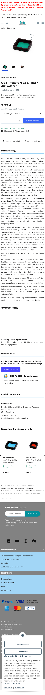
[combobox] (22, 113)
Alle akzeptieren (23, 644)
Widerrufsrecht (7, 583)
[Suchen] (7, 23)
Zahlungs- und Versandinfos (13, 567)
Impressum (8, 688)
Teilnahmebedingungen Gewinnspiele (17, 556)
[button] (38, 23)
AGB (3, 586)
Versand (21, 109)
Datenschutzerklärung (12, 683)
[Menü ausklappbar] (2, 23)
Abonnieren (32, 513)
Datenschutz (19, 688)
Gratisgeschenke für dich (11, 559)
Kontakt (4, 563)
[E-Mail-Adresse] (15, 514)
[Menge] (12, 120)
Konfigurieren (22, 651)
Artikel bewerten (11, 369)
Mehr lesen (7, 499)
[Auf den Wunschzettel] (31, 37)
